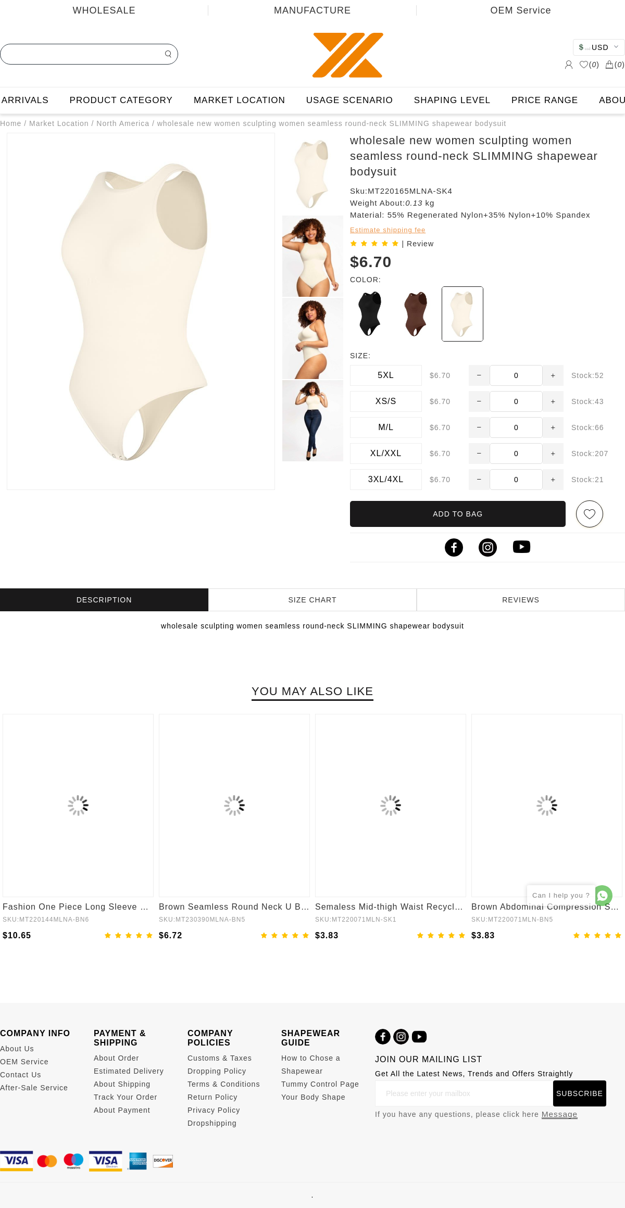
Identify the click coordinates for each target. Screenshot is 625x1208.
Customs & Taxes (220, 1058)
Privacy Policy (214, 1110)
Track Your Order (125, 1097)
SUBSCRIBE (579, 1093)
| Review (418, 244)
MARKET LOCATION (239, 100)
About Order (116, 1058)
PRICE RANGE (544, 100)
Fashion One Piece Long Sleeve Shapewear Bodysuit (78, 906)
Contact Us (20, 1075)
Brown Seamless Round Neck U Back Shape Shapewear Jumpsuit (234, 906)
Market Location (59, 123)
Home (10, 123)
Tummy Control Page (320, 1084)
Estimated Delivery (129, 1071)
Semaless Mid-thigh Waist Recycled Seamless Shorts (390, 906)
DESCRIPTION (104, 600)
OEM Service (520, 10)
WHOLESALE (103, 10)
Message (560, 1114)
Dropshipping (212, 1123)
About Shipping (122, 1084)
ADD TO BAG (458, 514)
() (589, 64)
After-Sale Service (34, 1088)
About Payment (122, 1110)
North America (122, 123)
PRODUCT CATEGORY (121, 100)
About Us (17, 1049)
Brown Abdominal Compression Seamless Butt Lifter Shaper (546, 906)
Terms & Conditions (224, 1084)
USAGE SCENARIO (349, 100)
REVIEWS (521, 600)
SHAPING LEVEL (452, 100)
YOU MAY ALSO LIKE (312, 691)
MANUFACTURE (312, 10)
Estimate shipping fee (388, 230)
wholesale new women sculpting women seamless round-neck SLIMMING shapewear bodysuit (332, 123)
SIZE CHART (313, 600)
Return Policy (213, 1097)
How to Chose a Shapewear (311, 1064)
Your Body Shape (313, 1097)
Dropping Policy (217, 1071)
